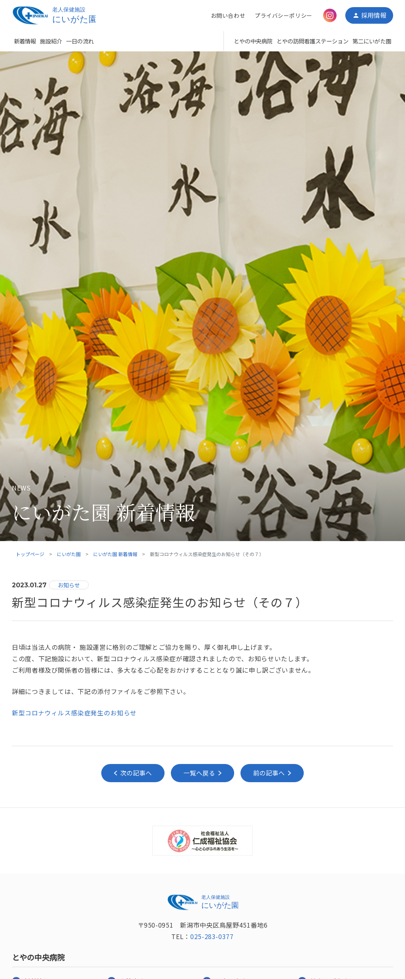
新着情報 (25, 41)
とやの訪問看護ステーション (312, 41)
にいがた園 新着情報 (115, 554)
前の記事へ (270, 773)
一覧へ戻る (199, 773)
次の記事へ (135, 773)
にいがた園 (69, 554)
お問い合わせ (227, 15)
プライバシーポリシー (283, 15)
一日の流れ (80, 41)
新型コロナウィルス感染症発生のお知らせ (74, 712)
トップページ (30, 554)
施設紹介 (51, 41)
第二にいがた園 (371, 41)
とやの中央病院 (253, 41)
